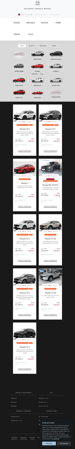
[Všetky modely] (19, 53)
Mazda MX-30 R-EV (50, 185)
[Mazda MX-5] (37, 93)
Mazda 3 (24, 183)
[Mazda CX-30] (19, 80)
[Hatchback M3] (35, 74)
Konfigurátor (55, 14)
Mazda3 (14, 402)
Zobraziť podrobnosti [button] (24, 150)
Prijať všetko (49, 443)
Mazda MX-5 (15, 416)
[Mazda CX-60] (37, 80)
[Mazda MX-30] (37, 54)
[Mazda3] (37, 66)
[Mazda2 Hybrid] (19, 66)
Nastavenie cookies (32, 438)
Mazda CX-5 (25, 129)
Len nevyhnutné (64, 443)
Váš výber (25, 15)
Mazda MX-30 (43, 406)
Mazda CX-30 (50, 239)
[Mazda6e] (56, 66)
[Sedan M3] (41, 74)
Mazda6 (14, 406)
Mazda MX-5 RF (16, 420)
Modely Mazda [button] (41, 14)
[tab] (17, 22)
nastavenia (56, 438)
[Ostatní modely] (56, 92)
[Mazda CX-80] (56, 80)
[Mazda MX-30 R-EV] (56, 54)
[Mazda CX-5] (19, 93)
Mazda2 (14, 398)
